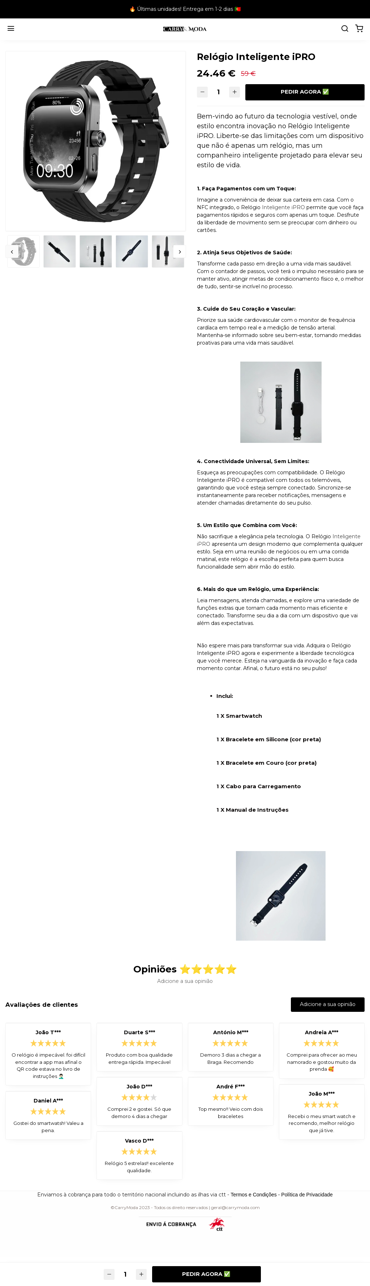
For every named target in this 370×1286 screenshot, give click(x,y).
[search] (344, 29)
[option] (96, 141)
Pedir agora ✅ (305, 91)
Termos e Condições (254, 1194)
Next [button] (179, 251)
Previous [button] (11, 251)
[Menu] (10, 29)
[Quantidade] (218, 92)
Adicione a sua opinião (328, 1004)
